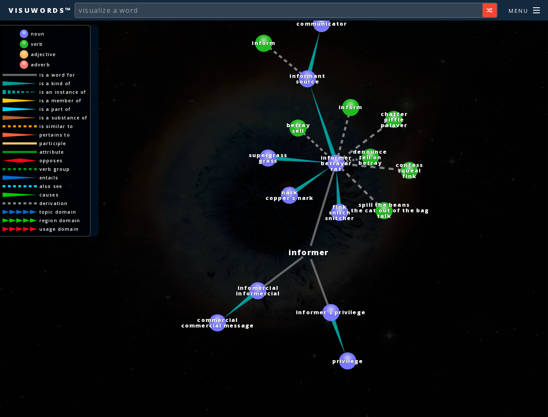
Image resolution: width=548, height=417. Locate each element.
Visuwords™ (40, 10)
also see (51, 186)
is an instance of (62, 92)
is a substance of (63, 117)
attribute (51, 152)
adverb (40, 64)
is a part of (55, 109)
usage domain (59, 229)
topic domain (57, 211)
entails (48, 177)
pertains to (54, 134)
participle (52, 143)
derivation (53, 203)
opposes (51, 160)
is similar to (56, 126)
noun (38, 33)
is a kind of (55, 83)
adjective (43, 54)
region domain (59, 220)
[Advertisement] (274, 406)
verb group (54, 169)
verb (37, 44)
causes (49, 194)
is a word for (57, 74)
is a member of (60, 100)
